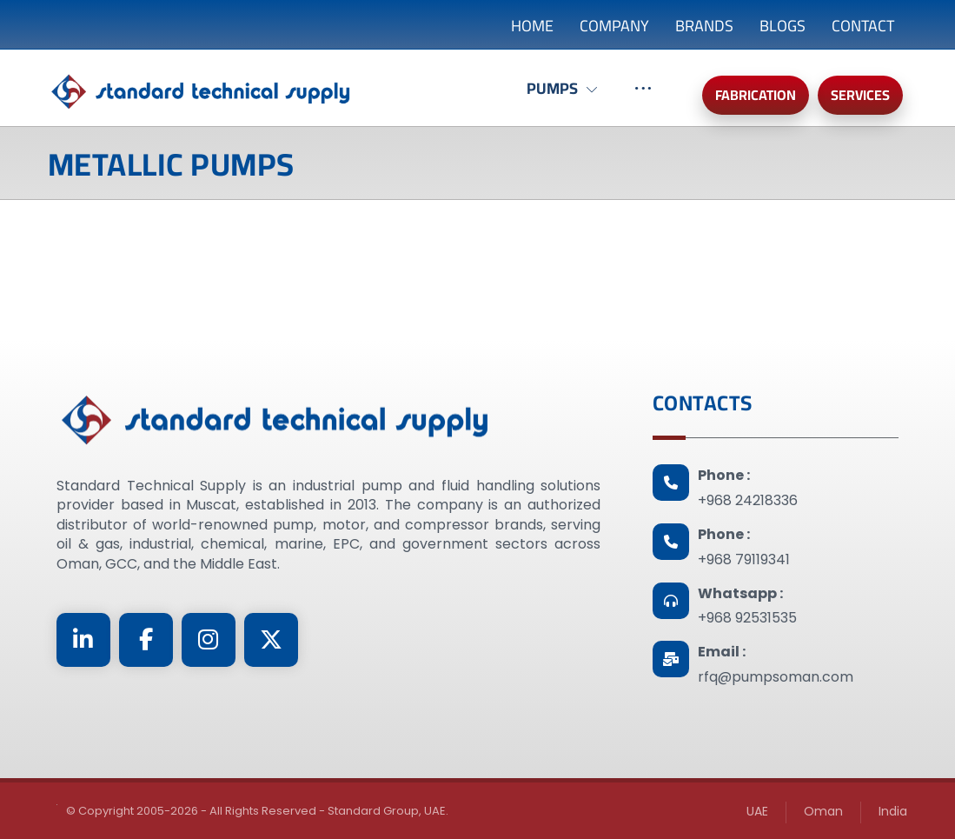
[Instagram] (208, 640)
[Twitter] (271, 640)
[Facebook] (146, 640)
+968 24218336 (748, 500)
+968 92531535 (747, 618)
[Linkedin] (83, 640)
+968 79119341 (744, 559)
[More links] (643, 97)
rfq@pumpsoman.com (775, 677)
